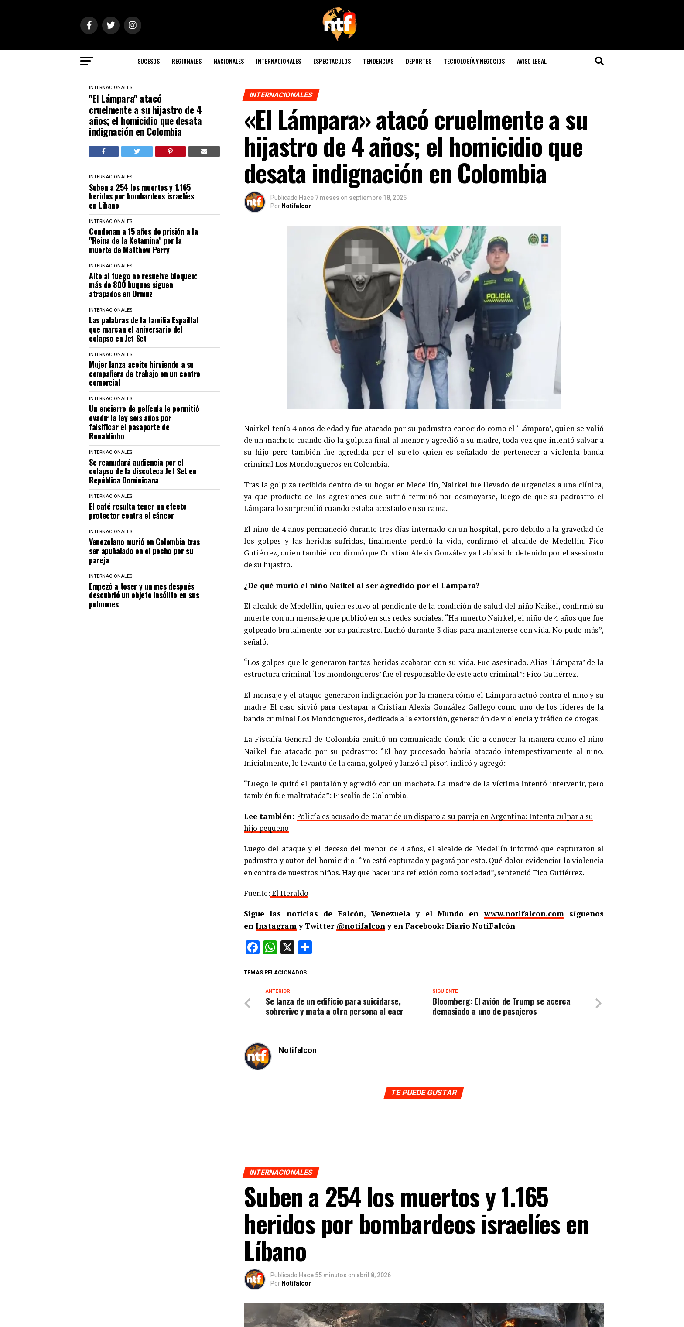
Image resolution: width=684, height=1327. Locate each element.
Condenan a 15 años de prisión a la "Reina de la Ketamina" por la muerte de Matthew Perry (143, 240)
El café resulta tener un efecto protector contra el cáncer (138, 511)
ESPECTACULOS (332, 60)
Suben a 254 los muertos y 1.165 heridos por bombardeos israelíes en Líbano (141, 196)
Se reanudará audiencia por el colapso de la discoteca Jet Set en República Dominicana (143, 471)
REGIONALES (187, 60)
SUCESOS (148, 60)
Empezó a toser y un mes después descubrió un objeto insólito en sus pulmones (144, 595)
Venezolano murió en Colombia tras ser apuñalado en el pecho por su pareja (144, 550)
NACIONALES (229, 60)
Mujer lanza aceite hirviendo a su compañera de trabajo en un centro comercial (144, 373)
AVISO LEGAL (532, 60)
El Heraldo (289, 893)
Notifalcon (296, 205)
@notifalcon (360, 926)
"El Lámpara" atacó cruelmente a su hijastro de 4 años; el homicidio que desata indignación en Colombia (145, 115)
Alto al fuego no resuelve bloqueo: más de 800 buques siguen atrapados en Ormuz (143, 284)
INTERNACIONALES (278, 60)
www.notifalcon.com (524, 914)
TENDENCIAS (378, 60)
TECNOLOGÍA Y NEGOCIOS (474, 60)
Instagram (276, 926)
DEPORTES (418, 60)
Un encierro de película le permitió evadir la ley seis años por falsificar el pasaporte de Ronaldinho (144, 422)
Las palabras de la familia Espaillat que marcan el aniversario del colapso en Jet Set (144, 329)
